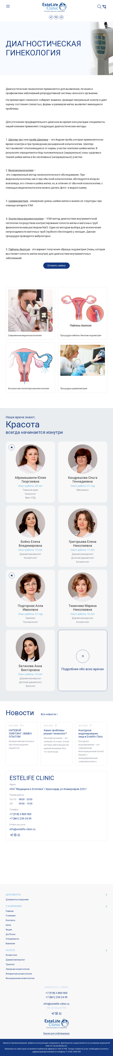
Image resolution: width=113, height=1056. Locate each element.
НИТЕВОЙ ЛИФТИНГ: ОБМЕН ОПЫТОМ (20, 733)
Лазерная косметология (17, 969)
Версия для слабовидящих (56, 1033)
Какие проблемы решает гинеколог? (55, 732)
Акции (9, 929)
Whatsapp (61, 17)
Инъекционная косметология (20, 978)
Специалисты (12, 939)
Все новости (48, 714)
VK (56, 17)
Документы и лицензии (17, 899)
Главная (10, 911)
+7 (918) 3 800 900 (20, 814)
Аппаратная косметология (19, 974)
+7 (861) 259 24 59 (20, 818)
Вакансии (10, 943)
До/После (10, 934)
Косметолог (11, 955)
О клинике (11, 915)
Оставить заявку (56, 265)
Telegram (51, 17)
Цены (8, 925)
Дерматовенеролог (15, 960)
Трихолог (10, 964)
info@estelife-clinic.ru (22, 829)
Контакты (10, 920)
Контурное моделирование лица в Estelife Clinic (90, 733)
